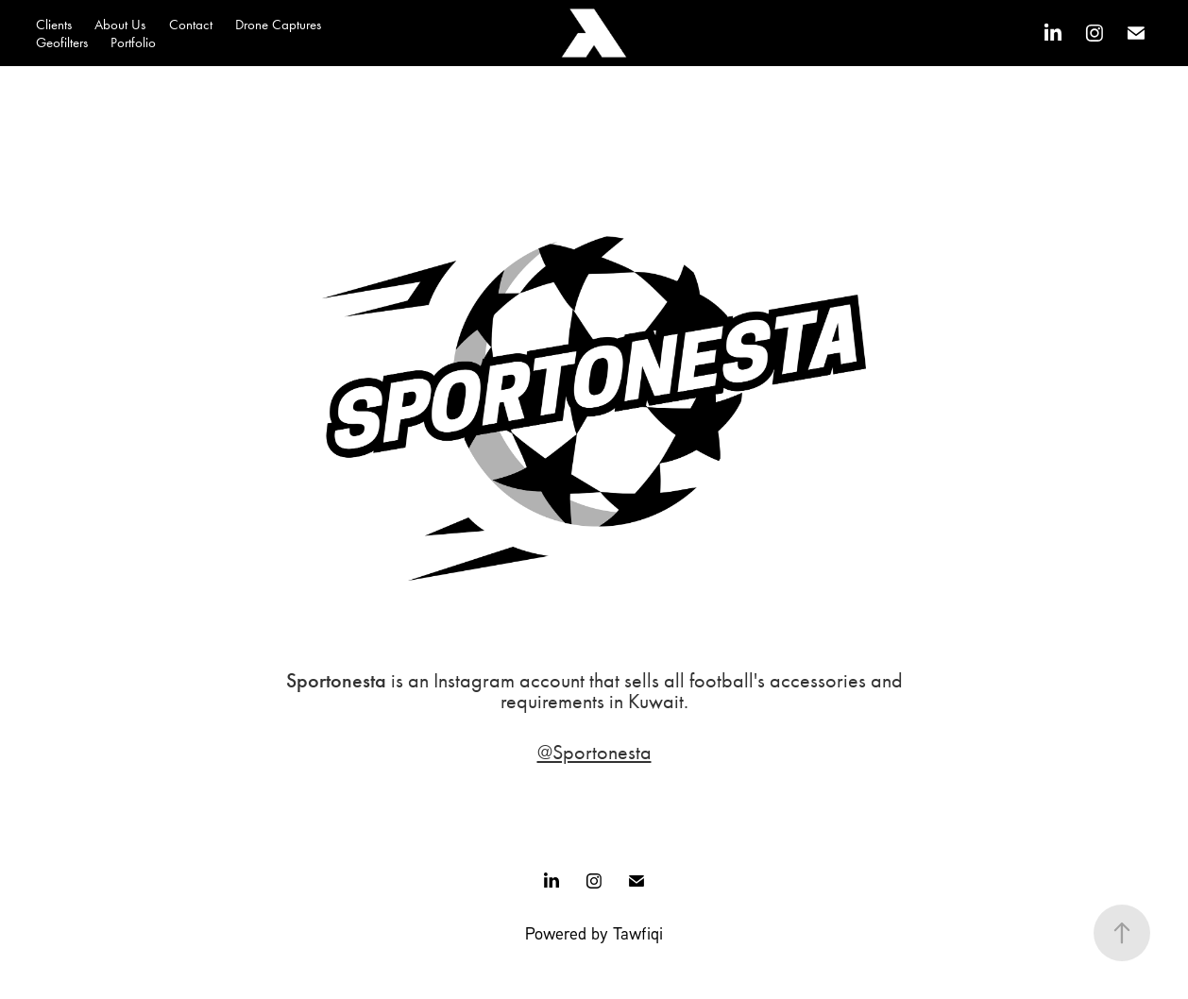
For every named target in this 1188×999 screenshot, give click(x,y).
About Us (119, 24)
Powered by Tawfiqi (594, 933)
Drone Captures (278, 24)
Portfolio (133, 42)
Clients (54, 24)
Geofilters (62, 42)
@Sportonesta (594, 752)
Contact (190, 24)
